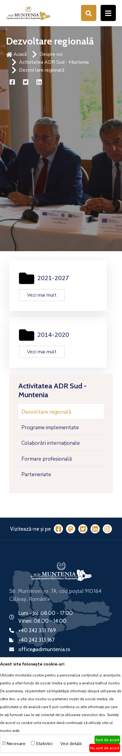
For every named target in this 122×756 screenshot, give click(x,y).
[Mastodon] (70, 529)
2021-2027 (53, 278)
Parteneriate (36, 474)
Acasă (16, 54)
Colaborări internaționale (50, 443)
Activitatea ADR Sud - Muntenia (54, 62)
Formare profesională (46, 458)
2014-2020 (53, 335)
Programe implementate (50, 427)
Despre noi (51, 54)
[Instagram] (107, 529)
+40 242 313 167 (36, 640)
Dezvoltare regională (41, 70)
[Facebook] (58, 529)
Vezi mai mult (42, 295)
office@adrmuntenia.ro (44, 649)
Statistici (44, 744)
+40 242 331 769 (37, 630)
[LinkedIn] (95, 529)
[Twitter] (83, 529)
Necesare (16, 744)
